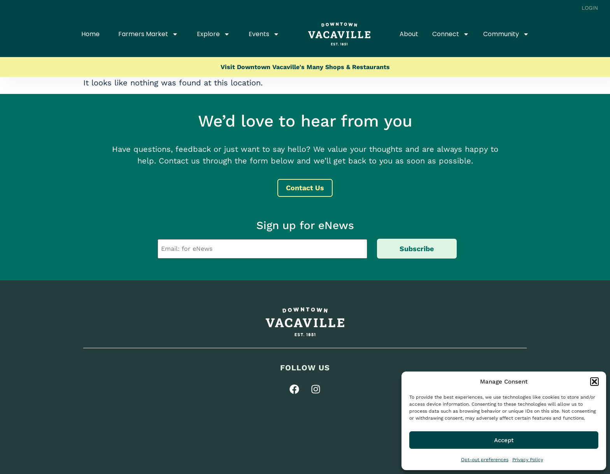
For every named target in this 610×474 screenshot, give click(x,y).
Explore (213, 34)
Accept (504, 440)
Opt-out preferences (484, 459)
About (409, 34)
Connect (450, 34)
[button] (594, 381)
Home (90, 34)
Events (264, 34)
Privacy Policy (527, 459)
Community (506, 34)
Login (590, 8)
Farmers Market (148, 34)
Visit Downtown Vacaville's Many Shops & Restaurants (305, 67)
